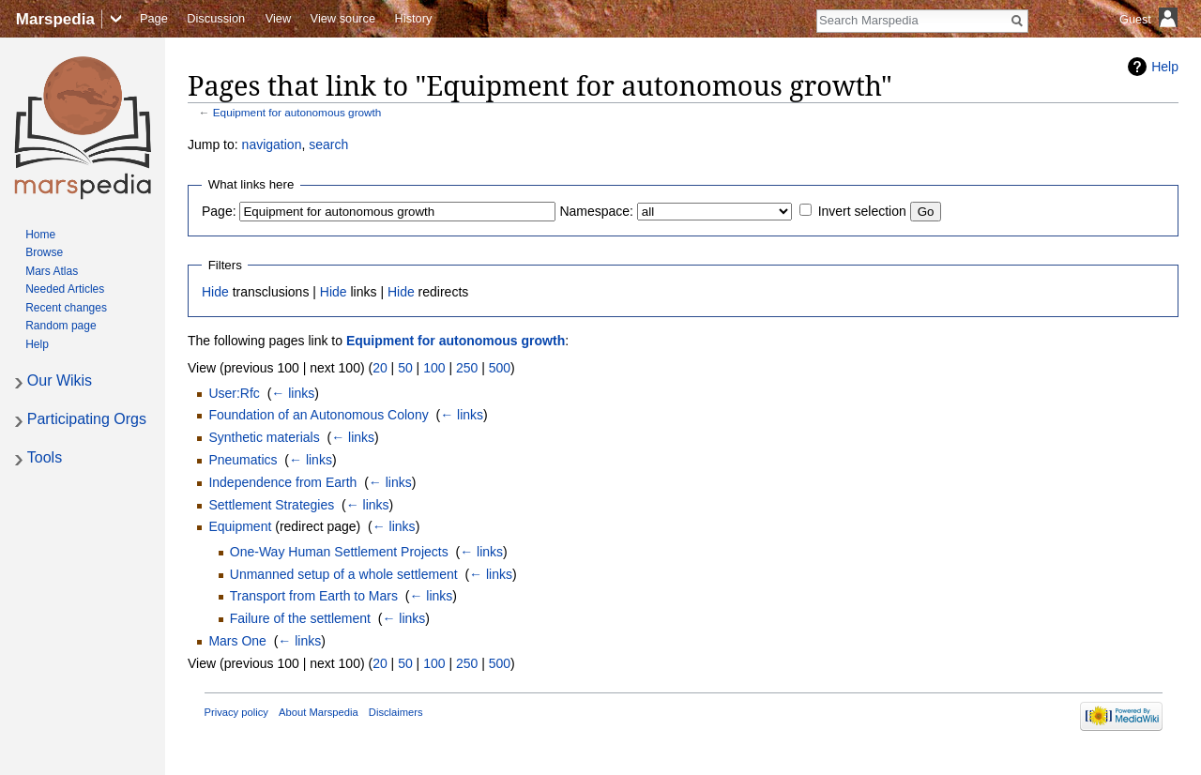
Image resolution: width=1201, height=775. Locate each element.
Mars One (237, 640)
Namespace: (596, 211)
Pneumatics (242, 459)
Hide (215, 291)
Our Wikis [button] (59, 380)
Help (1164, 66)
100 (434, 367)
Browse (44, 252)
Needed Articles (64, 289)
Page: (219, 211)
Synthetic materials (263, 437)
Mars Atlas (51, 271)
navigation (272, 144)
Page (154, 18)
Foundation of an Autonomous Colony (318, 414)
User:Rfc (233, 393)
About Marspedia (318, 712)
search (328, 144)
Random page (60, 325)
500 (499, 367)
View (279, 18)
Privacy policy (236, 712)
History (414, 18)
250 (467, 367)
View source (343, 18)
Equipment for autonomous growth (297, 112)
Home (40, 234)
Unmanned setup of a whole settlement (344, 574)
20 (380, 367)
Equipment (239, 526)
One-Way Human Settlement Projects (339, 551)
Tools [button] (44, 457)
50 (405, 367)
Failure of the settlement (300, 618)
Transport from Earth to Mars (314, 595)
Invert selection (862, 211)
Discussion (216, 18)
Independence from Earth (282, 482)
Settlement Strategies (271, 504)
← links (292, 393)
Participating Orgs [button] (86, 419)
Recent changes (66, 307)
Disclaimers (396, 712)
